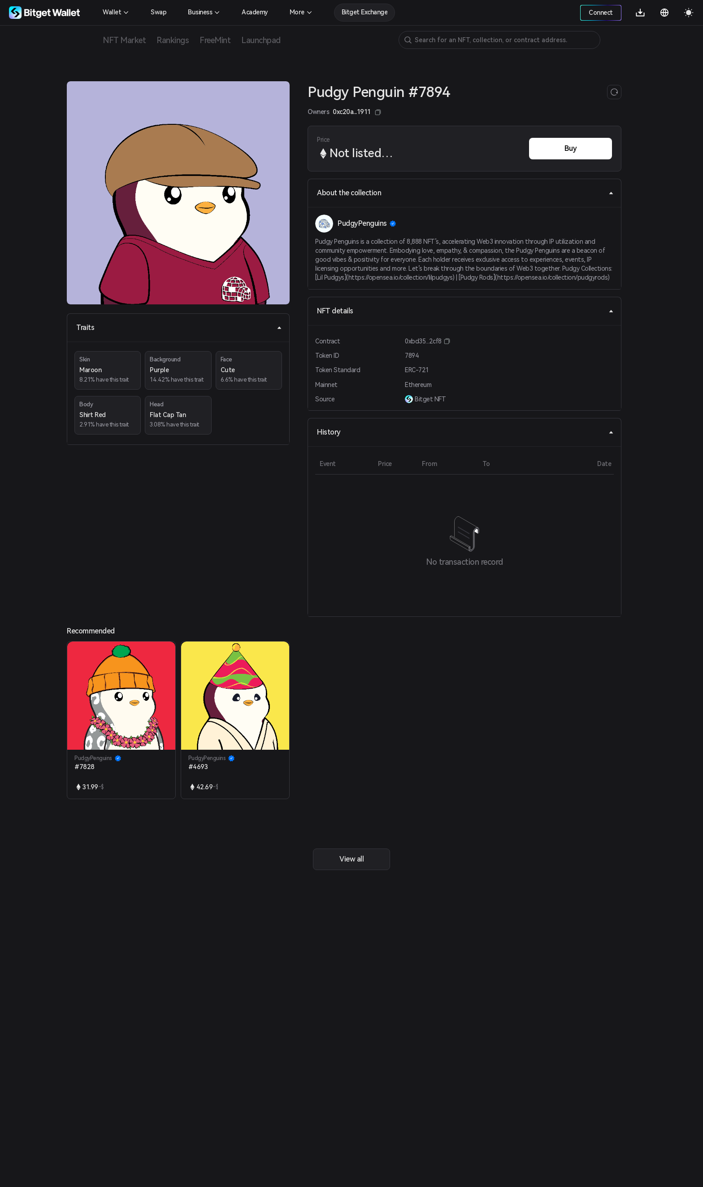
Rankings (172, 40)
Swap (158, 12)
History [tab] (465, 432)
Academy (255, 12)
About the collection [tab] (465, 193)
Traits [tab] (179, 327)
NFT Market (124, 40)
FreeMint (215, 40)
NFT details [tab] (465, 311)
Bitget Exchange (365, 12)
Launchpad (261, 40)
